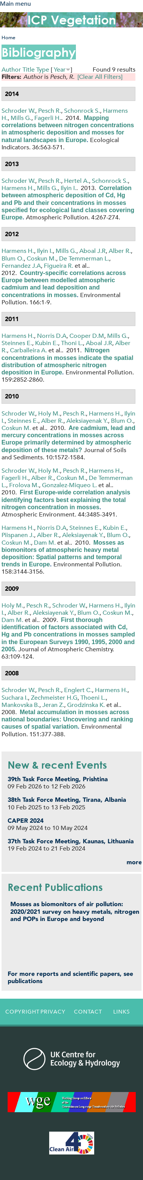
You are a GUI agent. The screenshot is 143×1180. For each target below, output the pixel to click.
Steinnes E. (17, 343)
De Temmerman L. (84, 258)
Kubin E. (46, 343)
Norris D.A (51, 336)
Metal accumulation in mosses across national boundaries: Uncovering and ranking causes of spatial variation (67, 719)
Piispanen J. (18, 535)
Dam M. (45, 543)
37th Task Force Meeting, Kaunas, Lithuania (71, 841)
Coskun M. (41, 258)
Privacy (53, 1011)
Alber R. (120, 251)
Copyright (20, 1011)
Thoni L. (72, 343)
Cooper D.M (86, 336)
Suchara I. (15, 698)
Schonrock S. (82, 111)
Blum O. (13, 258)
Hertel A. (76, 181)
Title (28, 70)
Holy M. (49, 413)
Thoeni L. (93, 698)
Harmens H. (18, 188)
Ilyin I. (68, 188)
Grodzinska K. (86, 705)
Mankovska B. (20, 705)
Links (121, 1011)
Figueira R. (58, 266)
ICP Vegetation (71, 19)
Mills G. (21, 118)
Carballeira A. (28, 350)
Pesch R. (49, 111)
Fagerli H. (47, 118)
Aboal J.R (92, 251)
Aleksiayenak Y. (87, 421)
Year (60, 70)
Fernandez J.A (21, 266)
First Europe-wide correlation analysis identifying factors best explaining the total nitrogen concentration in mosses (66, 499)
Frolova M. (24, 485)
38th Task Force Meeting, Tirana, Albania (67, 799)
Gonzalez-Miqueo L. (69, 485)
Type (42, 70)
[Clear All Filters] (99, 77)
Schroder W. (18, 111)
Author (11, 70)
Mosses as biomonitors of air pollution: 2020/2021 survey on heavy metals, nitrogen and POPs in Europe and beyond (74, 911)
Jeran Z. (53, 705)
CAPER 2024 (25, 820)
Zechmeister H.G (54, 698)
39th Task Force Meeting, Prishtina (58, 779)
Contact (88, 1011)
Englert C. (78, 690)
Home (8, 37)
